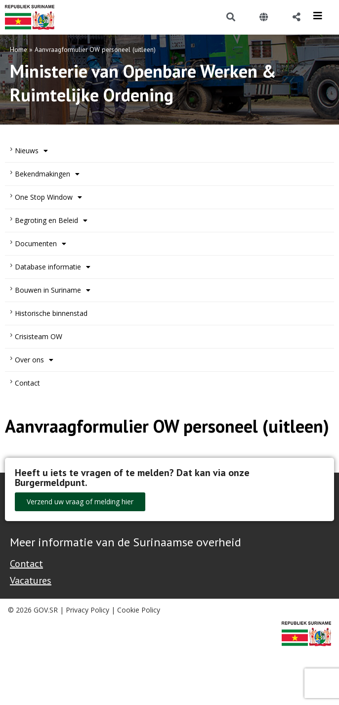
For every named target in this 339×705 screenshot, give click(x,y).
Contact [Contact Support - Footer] (26, 563)
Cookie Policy (138, 610)
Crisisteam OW (38, 336)
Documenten (40, 243)
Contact (27, 383)
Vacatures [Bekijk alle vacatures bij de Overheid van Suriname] (30, 580)
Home (18, 49)
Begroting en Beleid (51, 220)
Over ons (34, 360)
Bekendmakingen (47, 174)
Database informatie (52, 267)
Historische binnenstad (51, 313)
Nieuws (31, 150)
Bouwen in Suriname (52, 290)
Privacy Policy (87, 610)
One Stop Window (48, 197)
